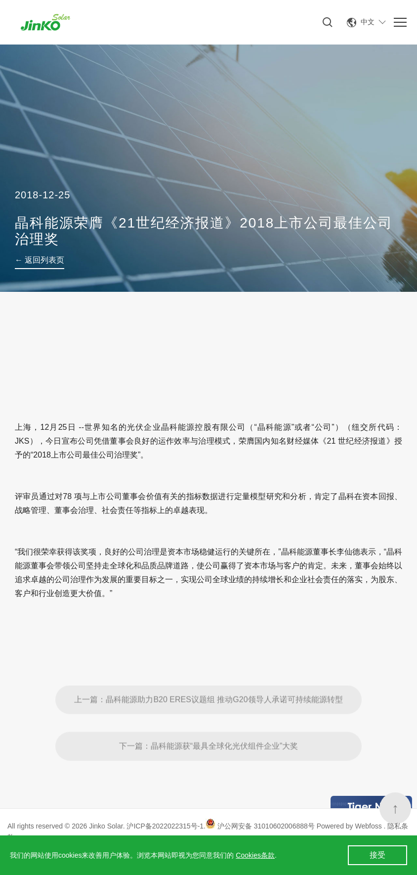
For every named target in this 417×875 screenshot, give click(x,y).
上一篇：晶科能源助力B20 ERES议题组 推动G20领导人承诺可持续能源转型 (208, 720)
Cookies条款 (255, 855)
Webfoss (369, 826)
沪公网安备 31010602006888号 (260, 826)
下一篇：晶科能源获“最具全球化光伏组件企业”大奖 (208, 766)
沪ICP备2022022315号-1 (165, 826)
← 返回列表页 (39, 260)
